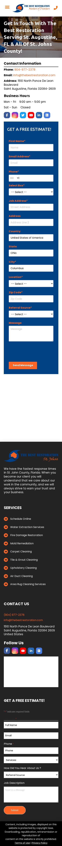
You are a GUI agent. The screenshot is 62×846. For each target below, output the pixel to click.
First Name (17, 141)
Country (15, 231)
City (12, 262)
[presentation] (34, 351)
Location (16, 277)
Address (15, 216)
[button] (7, 7)
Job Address (18, 201)
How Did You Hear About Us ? (22, 768)
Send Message (23, 365)
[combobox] (12, 178)
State (13, 246)
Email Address (19, 156)
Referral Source (20, 308)
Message (15, 323)
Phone (14, 172)
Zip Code (16, 292)
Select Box (17, 185)
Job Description (14, 783)
